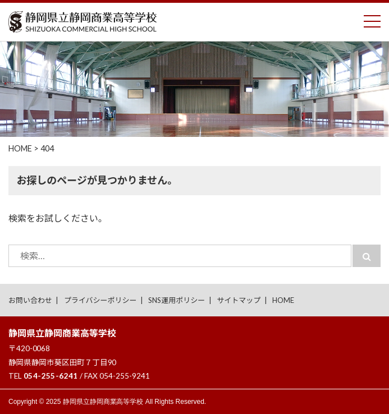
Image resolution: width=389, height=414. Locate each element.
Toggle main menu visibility (372, 18)
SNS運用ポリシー (176, 300)
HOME (283, 300)
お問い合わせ (30, 300)
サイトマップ (238, 300)
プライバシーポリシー (100, 300)
